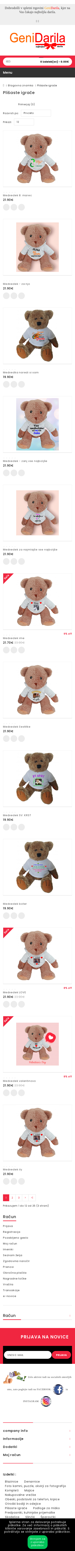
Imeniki (8, 1249)
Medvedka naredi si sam (21, 372)
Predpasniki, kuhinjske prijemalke (30, 1513)
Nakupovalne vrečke (20, 1495)
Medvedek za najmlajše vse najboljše (30, 549)
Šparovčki (48, 1517)
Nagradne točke (15, 1278)
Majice (29, 1490)
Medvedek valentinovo (19, 1081)
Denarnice (32, 1482)
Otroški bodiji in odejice (23, 1504)
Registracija (11, 1232)
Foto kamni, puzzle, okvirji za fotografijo (35, 1486)
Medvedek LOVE (14, 992)
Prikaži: (7, 122)
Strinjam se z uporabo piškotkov (37, 1542)
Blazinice (11, 1482)
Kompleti (12, 1490)
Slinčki (30, 1517)
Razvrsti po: (11, 113)
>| (32, 1197)
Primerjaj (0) (26, 104)
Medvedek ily (12, 1169)
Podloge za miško (46, 1508)
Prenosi (8, 1267)
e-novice (9, 1296)
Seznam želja (12, 1255)
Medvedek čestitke (17, 727)
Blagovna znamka (20, 85)
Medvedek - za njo (16, 284)
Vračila (8, 1284)
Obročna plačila (15, 1273)
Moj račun (10, 1243)
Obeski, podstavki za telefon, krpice (32, 1499)
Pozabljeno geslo (15, 1238)
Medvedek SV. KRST (17, 815)
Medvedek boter (15, 904)
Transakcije (11, 1290)
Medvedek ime (14, 638)
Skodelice (12, 1517)
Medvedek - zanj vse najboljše (25, 461)
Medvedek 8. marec (17, 195)
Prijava (8, 1226)
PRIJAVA (61, 1355)
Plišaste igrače (47, 85)
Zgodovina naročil (16, 1261)
